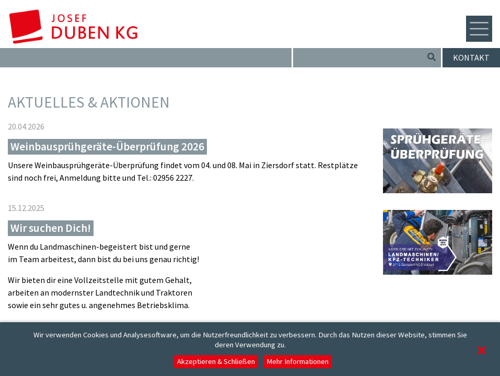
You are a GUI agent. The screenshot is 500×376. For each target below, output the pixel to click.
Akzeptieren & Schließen (216, 361)
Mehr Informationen (297, 361)
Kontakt (471, 57)
